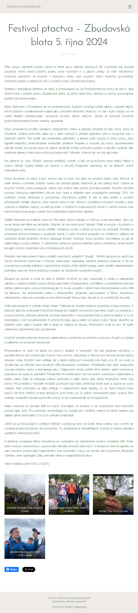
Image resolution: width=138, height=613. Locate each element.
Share (11, 569)
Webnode (80, 606)
